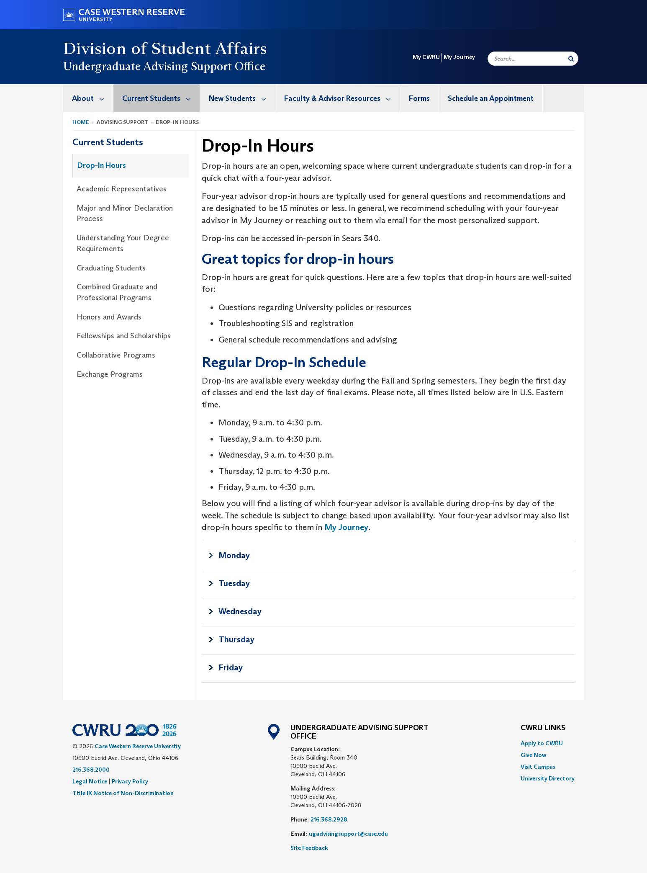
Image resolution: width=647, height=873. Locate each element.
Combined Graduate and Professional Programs (117, 292)
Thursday (236, 639)
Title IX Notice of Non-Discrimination (123, 793)
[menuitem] (88, 98)
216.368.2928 (329, 819)
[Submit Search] (571, 59)
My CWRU (426, 57)
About (92, 98)
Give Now (533, 755)
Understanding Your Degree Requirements (123, 243)
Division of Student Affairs (165, 48)
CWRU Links (543, 728)
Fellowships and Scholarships (124, 335)
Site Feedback (309, 848)
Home (80, 122)
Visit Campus (538, 766)
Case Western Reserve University (138, 746)
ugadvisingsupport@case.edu (348, 833)
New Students (242, 98)
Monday (234, 555)
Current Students (161, 98)
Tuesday (234, 583)
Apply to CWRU (542, 743)
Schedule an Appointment (491, 98)
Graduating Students (111, 268)
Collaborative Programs (116, 355)
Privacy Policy (130, 781)
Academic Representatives (122, 188)
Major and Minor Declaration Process (125, 213)
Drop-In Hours (101, 165)
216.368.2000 (91, 769)
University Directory (548, 778)
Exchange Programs (110, 374)
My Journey (459, 57)
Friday (230, 667)
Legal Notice (89, 781)
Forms (419, 98)
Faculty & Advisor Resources (342, 98)
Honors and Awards (109, 317)
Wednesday (240, 611)
